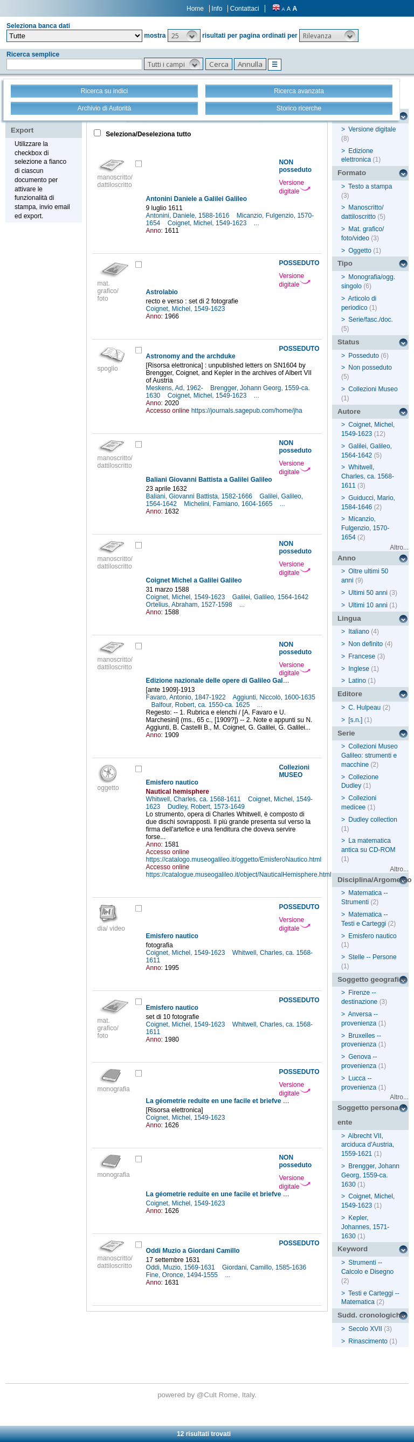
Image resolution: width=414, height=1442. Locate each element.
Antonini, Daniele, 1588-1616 (188, 215)
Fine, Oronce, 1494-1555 (183, 1275)
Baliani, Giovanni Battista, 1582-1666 (200, 496)
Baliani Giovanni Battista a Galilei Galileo (209, 479)
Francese (361, 656)
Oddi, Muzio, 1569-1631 (181, 1267)
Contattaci (244, 8)
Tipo (345, 263)
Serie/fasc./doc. (370, 319)
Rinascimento (368, 1341)
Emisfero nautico (172, 782)
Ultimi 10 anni (368, 605)
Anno (346, 558)
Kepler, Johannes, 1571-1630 (365, 1227)
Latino (357, 680)
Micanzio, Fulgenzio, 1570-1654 (365, 528)
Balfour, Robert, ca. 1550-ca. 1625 (201, 705)
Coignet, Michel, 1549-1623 (208, 223)
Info (216, 8)
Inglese (358, 669)
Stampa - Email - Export (45, 123)
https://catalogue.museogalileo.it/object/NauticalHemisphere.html (239, 874)
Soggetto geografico (372, 979)
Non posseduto (370, 367)
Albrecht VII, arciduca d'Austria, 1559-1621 (367, 1145)
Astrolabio (162, 292)
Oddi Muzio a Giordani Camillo (193, 1250)
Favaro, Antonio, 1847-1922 (186, 697)
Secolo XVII (365, 1329)
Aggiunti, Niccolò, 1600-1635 (273, 697)
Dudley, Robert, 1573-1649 (207, 806)
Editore (349, 694)
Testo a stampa (370, 186)
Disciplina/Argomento (373, 880)
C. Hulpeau (364, 707)
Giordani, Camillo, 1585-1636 (265, 1267)
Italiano (358, 631)
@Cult (208, 1395)
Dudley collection (372, 819)
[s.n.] (355, 720)
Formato (351, 173)
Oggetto (359, 250)
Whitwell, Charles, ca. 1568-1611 (194, 799)
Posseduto (363, 355)
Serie (346, 733)
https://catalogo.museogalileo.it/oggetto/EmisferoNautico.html (234, 859)
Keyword (352, 1249)
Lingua (349, 618)
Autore (349, 411)
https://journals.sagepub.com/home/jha (246, 410)
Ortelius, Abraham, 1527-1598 (190, 604)
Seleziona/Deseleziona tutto (147, 134)
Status (348, 342)
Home (195, 8)
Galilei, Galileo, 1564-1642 (271, 597)
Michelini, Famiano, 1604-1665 (229, 504)
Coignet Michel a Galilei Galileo (194, 580)
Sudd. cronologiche (370, 1315)
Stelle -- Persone (372, 957)
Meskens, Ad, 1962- (175, 388)
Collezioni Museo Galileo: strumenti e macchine (369, 755)
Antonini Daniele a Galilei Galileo (196, 199)
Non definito (365, 644)
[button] (184, 35)
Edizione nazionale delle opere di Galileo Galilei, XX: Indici (235, 680)
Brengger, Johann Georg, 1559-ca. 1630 (370, 1175)
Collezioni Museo (372, 389)
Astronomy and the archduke (191, 356)
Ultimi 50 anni (368, 593)
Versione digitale (294, 187)
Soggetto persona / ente (370, 1115)
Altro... (399, 547)
